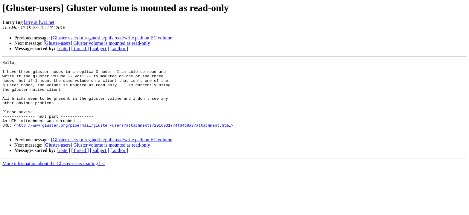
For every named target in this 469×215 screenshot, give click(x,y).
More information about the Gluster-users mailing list (53, 176)
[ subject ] (99, 48)
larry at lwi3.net (39, 22)
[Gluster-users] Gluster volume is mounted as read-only (97, 43)
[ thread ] (80, 48)
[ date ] (63, 48)
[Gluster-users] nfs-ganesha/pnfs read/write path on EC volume (111, 37)
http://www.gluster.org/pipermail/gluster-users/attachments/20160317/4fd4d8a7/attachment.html (123, 138)
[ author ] (119, 48)
